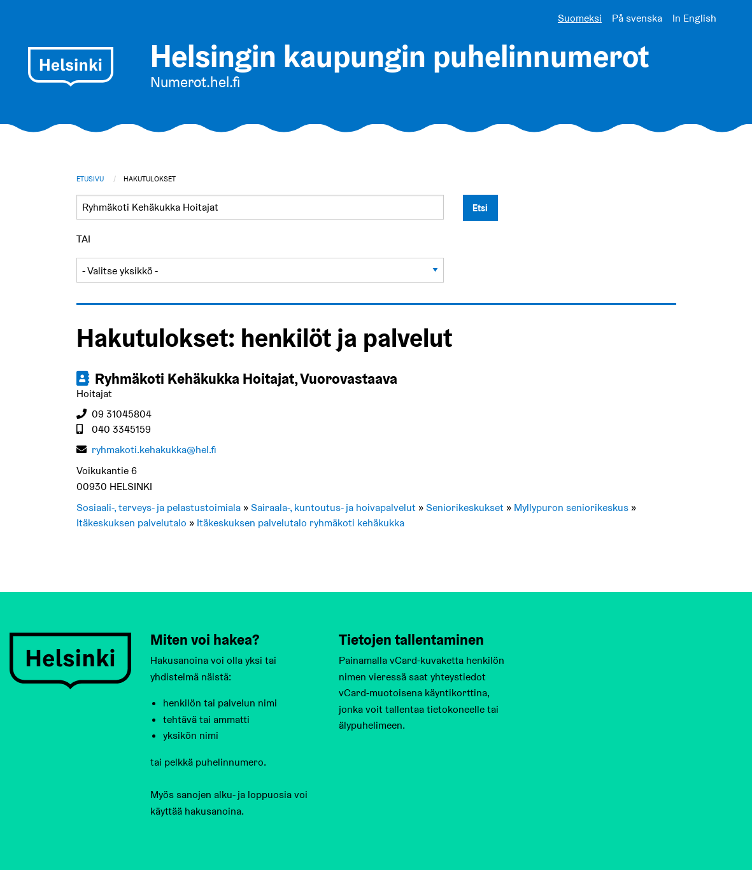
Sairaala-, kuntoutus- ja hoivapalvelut (333, 507)
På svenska (637, 18)
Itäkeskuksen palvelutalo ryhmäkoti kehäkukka (300, 523)
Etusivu (90, 178)
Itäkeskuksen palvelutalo (131, 523)
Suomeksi (580, 18)
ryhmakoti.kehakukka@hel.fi (154, 449)
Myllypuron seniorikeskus (571, 507)
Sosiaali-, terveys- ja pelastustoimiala (158, 507)
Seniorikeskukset (465, 507)
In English (694, 18)
